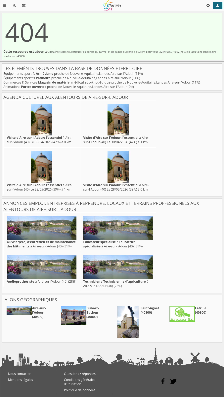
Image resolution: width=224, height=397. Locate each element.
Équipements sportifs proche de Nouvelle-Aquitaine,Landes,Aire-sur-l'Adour (69, 73)
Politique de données (79, 390)
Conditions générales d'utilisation (79, 382)
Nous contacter (19, 374)
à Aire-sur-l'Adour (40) (41, 244)
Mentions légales (20, 380)
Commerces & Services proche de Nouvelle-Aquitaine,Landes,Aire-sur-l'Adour (97, 82)
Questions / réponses (80, 374)
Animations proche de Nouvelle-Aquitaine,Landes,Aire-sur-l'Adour (65, 87)
